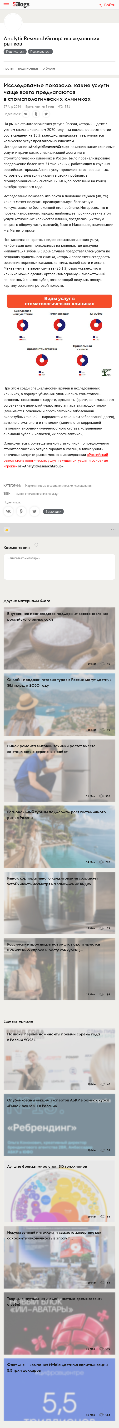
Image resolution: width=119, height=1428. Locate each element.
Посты (9, 68)
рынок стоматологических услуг (37, 494)
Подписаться (15, 51)
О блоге (49, 68)
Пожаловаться (40, 51)
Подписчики (28, 68)
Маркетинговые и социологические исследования (58, 486)
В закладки (53, 511)
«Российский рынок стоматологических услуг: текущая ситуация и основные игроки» (56, 460)
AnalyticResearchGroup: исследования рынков (51, 41)
